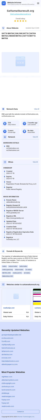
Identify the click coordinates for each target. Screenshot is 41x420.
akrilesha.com (7, 354)
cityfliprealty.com (8, 345)
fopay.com (6, 400)
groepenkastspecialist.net (11, 335)
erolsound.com (7, 338)
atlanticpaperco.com (9, 364)
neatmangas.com (8, 396)
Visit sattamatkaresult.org (20, 14)
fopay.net (5, 403)
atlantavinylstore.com (10, 380)
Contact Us (20, 411)
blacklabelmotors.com (10, 361)
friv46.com (6, 341)
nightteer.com (7, 377)
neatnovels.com (8, 406)
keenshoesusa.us (8, 348)
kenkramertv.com (8, 390)
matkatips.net (8, 308)
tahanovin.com (7, 351)
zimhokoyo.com (8, 386)
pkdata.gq (5, 393)
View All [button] (36, 109)
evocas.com (6, 358)
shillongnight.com (8, 383)
